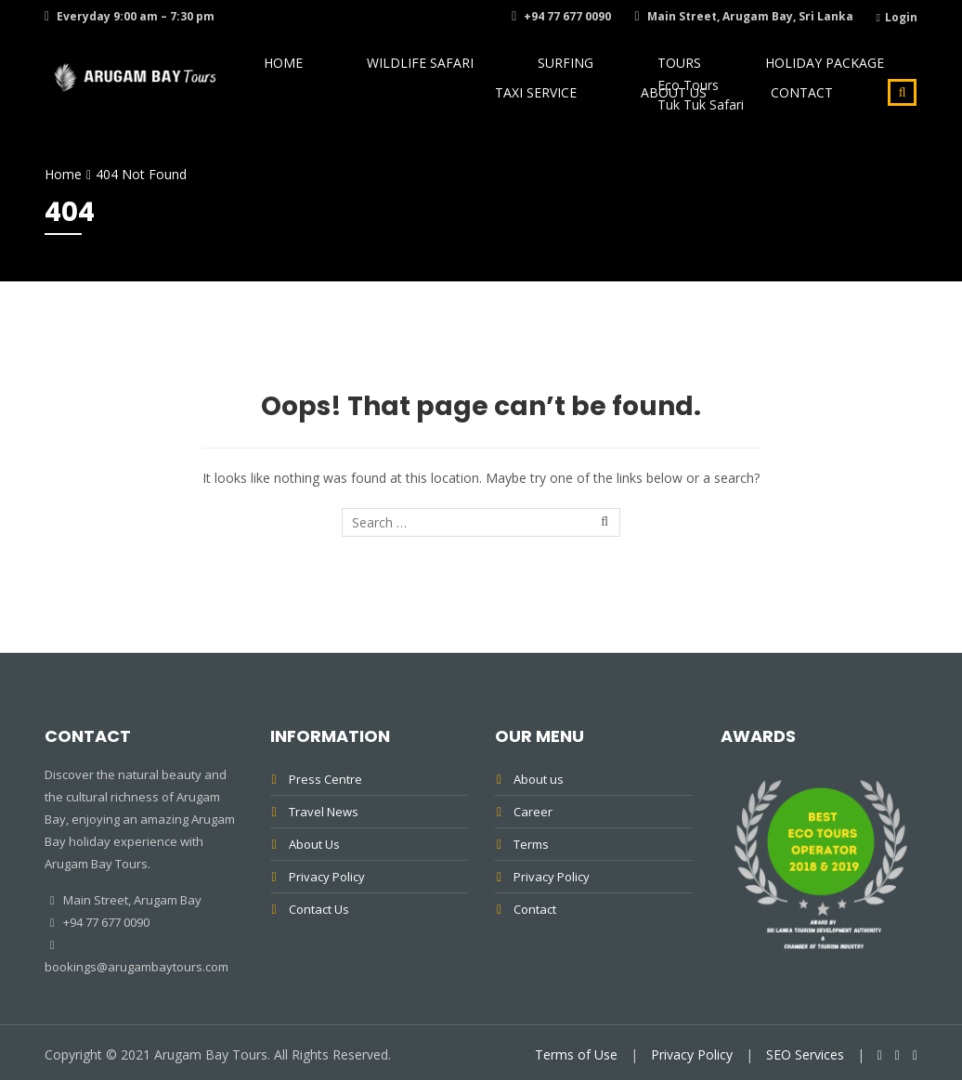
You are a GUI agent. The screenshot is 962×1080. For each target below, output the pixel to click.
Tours (602, 75)
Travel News (323, 811)
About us (539, 779)
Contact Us (319, 909)
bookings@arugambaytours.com (136, 966)
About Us (714, 128)
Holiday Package (719, 75)
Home (295, 75)
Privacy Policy (327, 876)
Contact (815, 128)
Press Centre (325, 779)
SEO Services (805, 1054)
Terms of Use (576, 1054)
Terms (531, 844)
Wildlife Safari (402, 75)
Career (533, 811)
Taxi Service (855, 75)
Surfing (516, 75)
